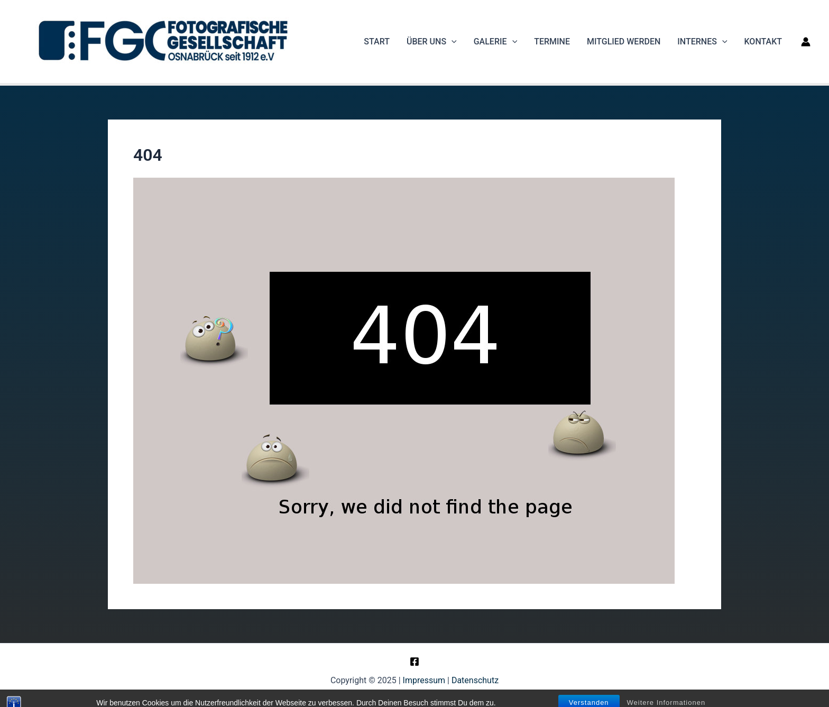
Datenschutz (475, 680)
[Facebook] (414, 661)
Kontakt (763, 41)
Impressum (424, 680)
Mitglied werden (623, 41)
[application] (451, 42)
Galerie (495, 42)
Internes (702, 42)
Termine (552, 41)
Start (377, 41)
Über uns (432, 42)
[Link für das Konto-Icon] (805, 42)
